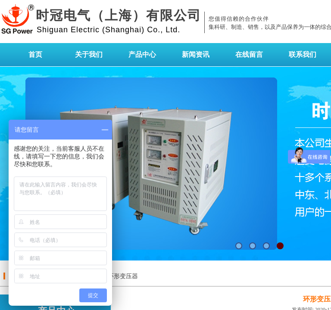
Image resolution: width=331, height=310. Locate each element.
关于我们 (89, 54)
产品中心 (142, 54)
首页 (35, 54)
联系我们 (302, 54)
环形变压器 (123, 276)
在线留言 (249, 54)
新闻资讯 (195, 54)
